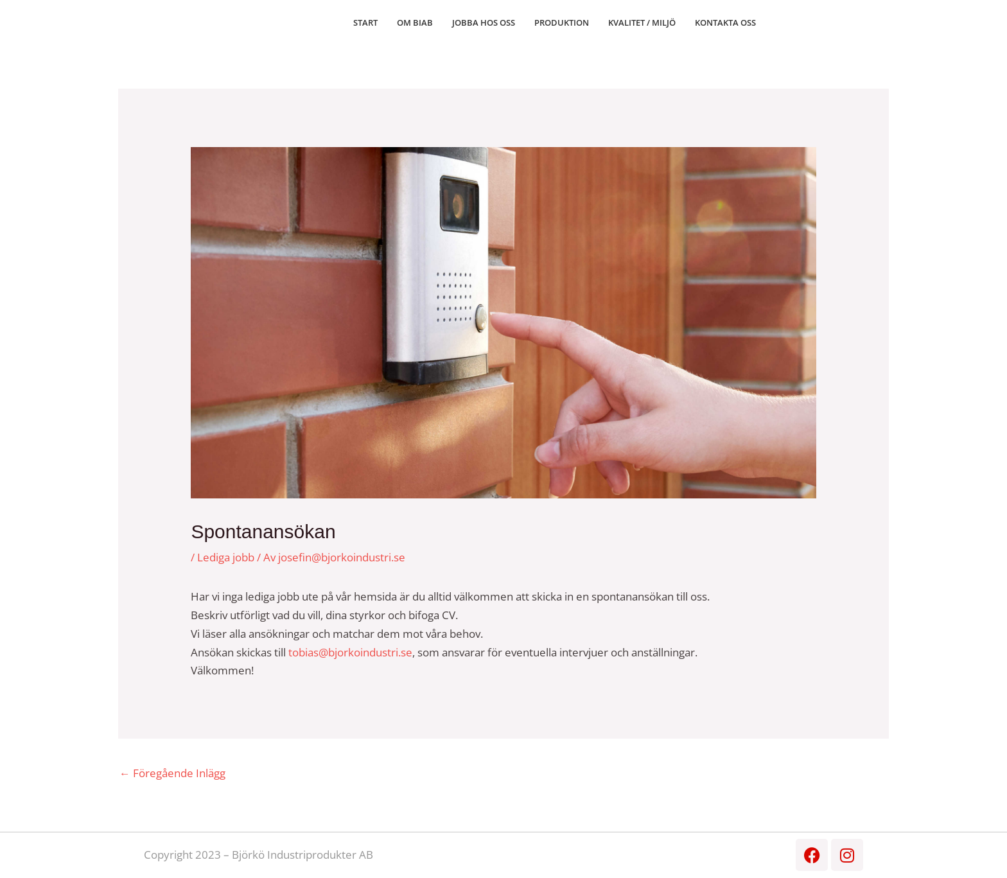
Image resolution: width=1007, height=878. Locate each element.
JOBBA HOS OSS (483, 22)
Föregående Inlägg (172, 773)
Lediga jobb (225, 557)
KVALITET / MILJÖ (642, 22)
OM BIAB (415, 22)
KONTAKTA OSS (725, 22)
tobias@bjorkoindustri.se (350, 652)
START (365, 22)
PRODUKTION (561, 22)
